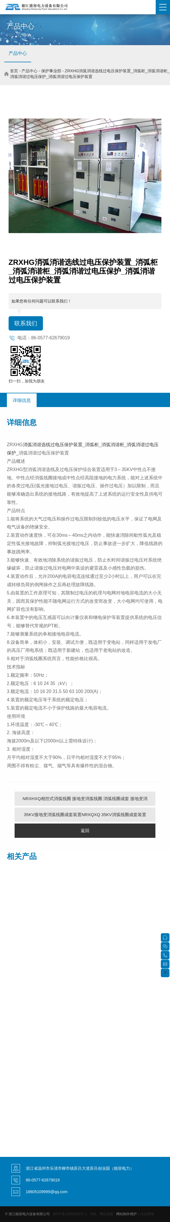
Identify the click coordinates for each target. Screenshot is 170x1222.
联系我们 (25, 323)
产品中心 (18, 53)
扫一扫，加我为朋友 (27, 381)
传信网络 (147, 1214)
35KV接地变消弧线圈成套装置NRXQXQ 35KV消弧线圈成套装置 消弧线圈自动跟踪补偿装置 (85, 817)
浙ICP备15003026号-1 (70, 1214)
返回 (85, 830)
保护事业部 (51, 71)
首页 (14, 71)
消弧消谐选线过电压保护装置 (52, 444)
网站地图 (106, 1214)
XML (93, 1214)
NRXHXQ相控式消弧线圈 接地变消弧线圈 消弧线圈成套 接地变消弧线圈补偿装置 (85, 801)
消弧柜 (92, 444)
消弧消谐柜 (112, 444)
